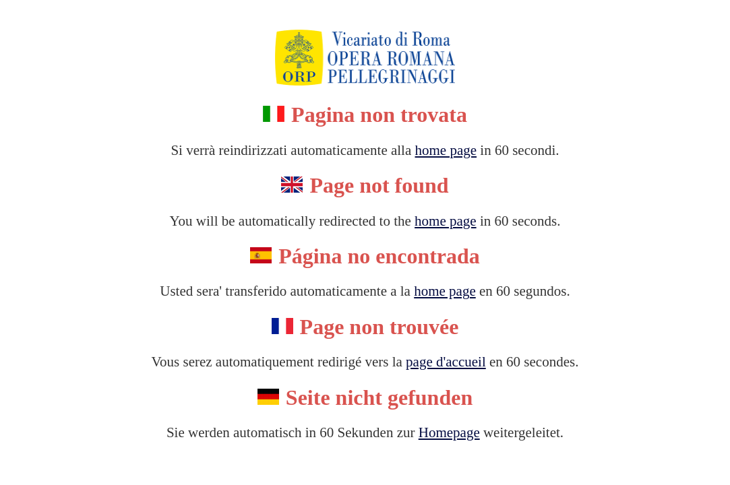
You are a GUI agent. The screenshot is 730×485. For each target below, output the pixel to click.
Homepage (449, 432)
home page (446, 150)
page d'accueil (446, 362)
